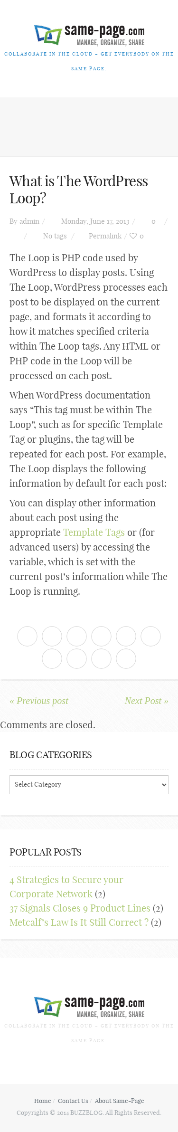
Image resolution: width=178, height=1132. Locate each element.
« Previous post (38, 700)
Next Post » (147, 700)
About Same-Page (119, 1100)
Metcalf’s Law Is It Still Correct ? (79, 922)
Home (42, 1100)
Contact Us (73, 1100)
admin (29, 221)
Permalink (105, 235)
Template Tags (94, 532)
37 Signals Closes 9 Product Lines (79, 908)
